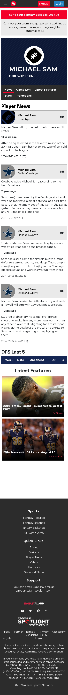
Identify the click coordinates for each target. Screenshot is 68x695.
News (8, 89)
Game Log (23, 89)
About (6, 631)
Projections (24, 95)
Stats (8, 95)
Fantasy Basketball (34, 527)
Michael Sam (27, 115)
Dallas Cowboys (28, 173)
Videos (34, 562)
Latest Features (46, 89)
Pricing (34, 547)
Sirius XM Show (34, 572)
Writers (34, 552)
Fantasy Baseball (34, 522)
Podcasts (34, 567)
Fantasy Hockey (34, 532)
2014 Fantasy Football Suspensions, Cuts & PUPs (32, 407)
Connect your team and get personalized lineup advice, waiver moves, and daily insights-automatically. (34, 27)
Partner (18, 631)
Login (59, 3)
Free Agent (25, 119)
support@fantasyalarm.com (34, 590)
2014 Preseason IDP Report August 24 (29, 452)
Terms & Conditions (32, 633)
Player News (34, 557)
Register (7, 638)
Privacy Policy (44, 633)
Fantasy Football (34, 517)
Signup (44, 3)
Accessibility (59, 631)
